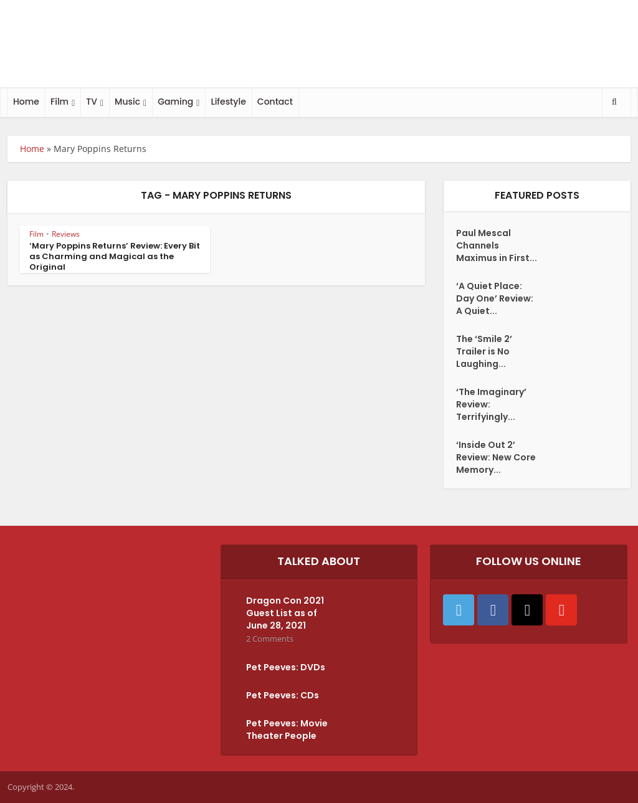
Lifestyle (228, 101)
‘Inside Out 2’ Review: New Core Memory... (496, 457)
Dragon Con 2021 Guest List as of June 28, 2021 (285, 613)
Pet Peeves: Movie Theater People (287, 729)
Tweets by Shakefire (64, 551)
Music (127, 101)
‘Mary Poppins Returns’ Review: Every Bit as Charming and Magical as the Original (114, 256)
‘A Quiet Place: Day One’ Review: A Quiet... (494, 298)
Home (26, 101)
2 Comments (269, 639)
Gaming (175, 101)
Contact (275, 101)
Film (59, 101)
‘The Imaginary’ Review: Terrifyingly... (491, 404)
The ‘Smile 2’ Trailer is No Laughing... (484, 351)
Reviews (66, 234)
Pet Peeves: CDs (282, 695)
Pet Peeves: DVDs (285, 667)
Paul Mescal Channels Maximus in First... (496, 245)
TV (91, 101)
